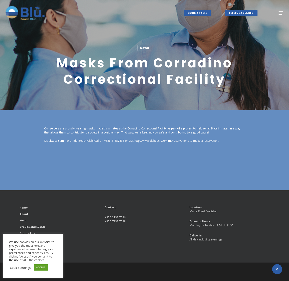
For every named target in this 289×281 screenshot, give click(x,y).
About (24, 214)
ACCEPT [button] (40, 267)
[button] (281, 13)
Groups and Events (32, 227)
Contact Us (27, 233)
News (144, 48)
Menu (23, 220)
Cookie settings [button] (20, 267)
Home (24, 207)
